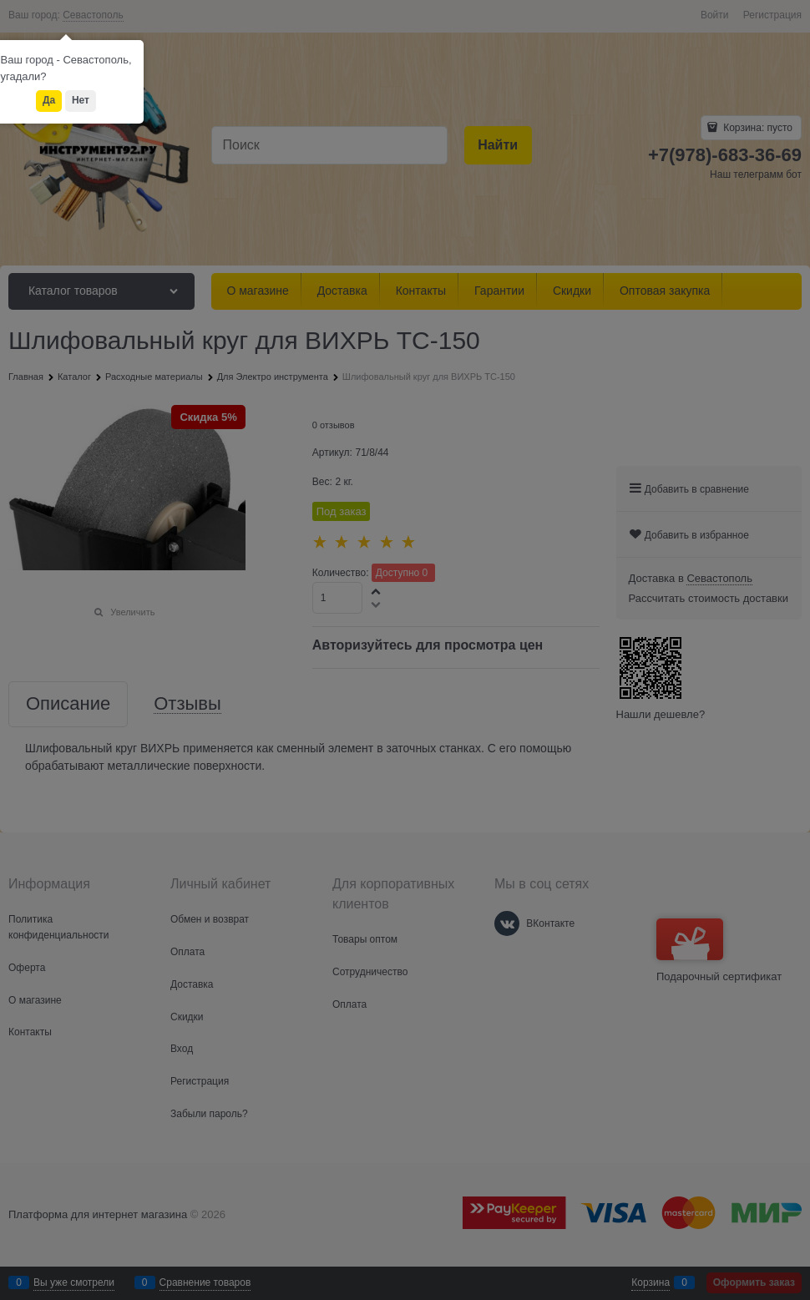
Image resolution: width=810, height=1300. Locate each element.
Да (49, 100)
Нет (80, 100)
